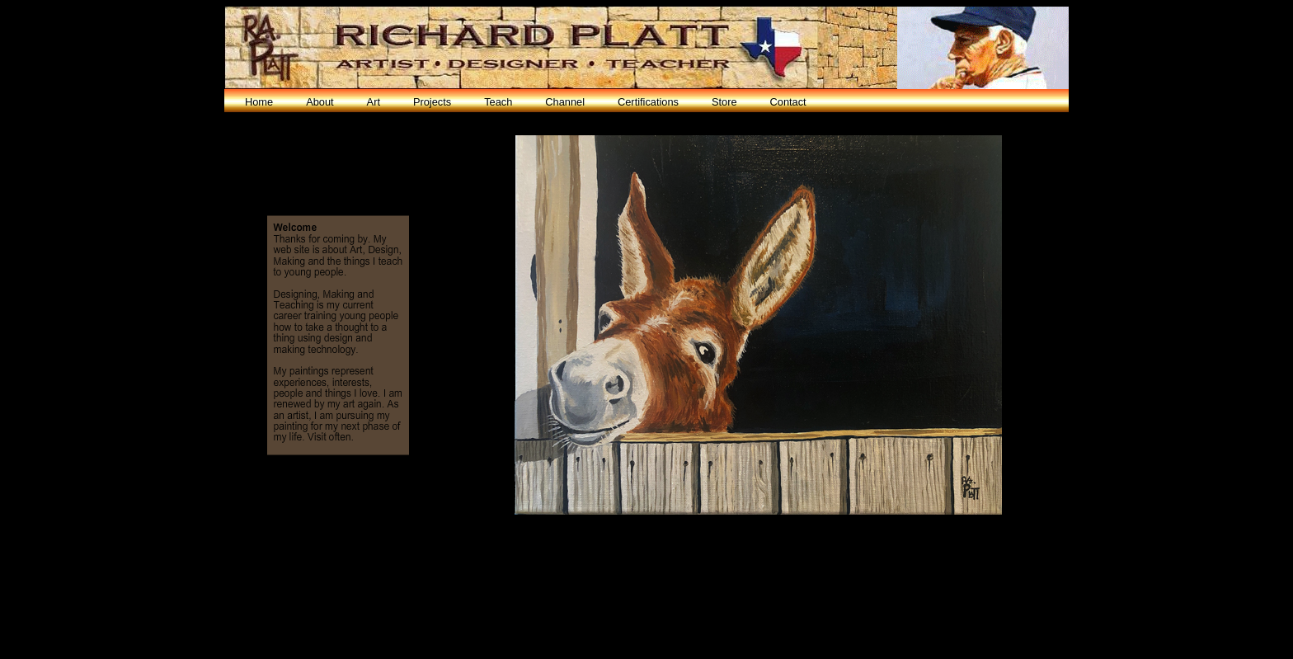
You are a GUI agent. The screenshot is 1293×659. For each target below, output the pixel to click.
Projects (432, 102)
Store (724, 102)
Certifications (648, 102)
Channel (565, 102)
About (319, 102)
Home (259, 102)
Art (373, 102)
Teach (498, 102)
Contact (788, 102)
